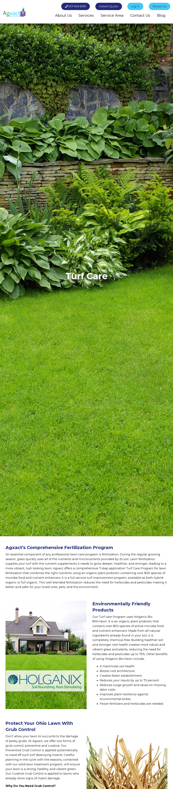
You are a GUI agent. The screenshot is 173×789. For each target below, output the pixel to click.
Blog (161, 15)
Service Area (112, 15)
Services (86, 15)
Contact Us (140, 15)
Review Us (160, 6)
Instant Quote (108, 6)
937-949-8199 (75, 6)
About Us (63, 15)
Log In (135, 6)
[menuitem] (63, 15)
